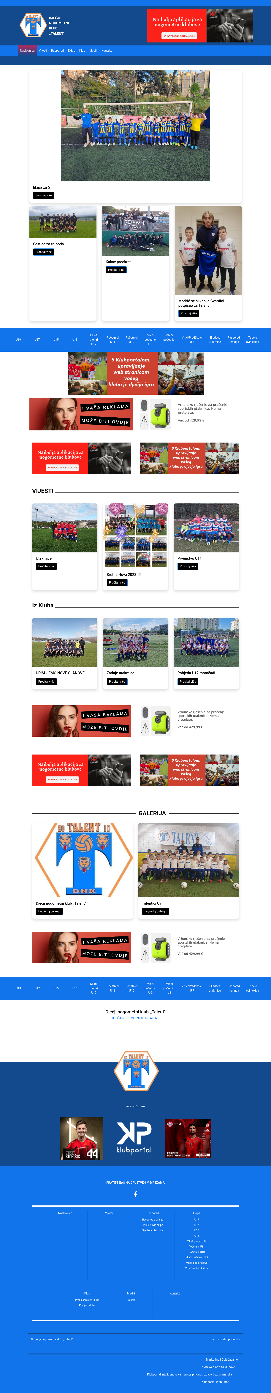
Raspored (153, 1213)
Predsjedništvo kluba (87, 1299)
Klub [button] (82, 50)
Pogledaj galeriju (49, 911)
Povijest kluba (87, 1305)
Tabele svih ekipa (252, 340)
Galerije (131, 1299)
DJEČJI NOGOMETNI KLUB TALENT (135, 1018)
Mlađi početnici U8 (169, 340)
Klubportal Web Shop (215, 1382)
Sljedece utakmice (215, 340)
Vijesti (43, 50)
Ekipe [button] (71, 50)
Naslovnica (27, 50)
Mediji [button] (93, 50)
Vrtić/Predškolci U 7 (192, 340)
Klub (87, 1293)
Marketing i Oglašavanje (222, 1359)
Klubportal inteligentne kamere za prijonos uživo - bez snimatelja (189, 1374)
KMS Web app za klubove (218, 1367)
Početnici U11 (113, 340)
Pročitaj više (44, 195)
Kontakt (107, 50)
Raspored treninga (234, 340)
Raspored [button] (57, 50)
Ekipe (196, 1213)
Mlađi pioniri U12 (94, 340)
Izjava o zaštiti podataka (224, 1339)
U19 (18, 339)
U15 (56, 339)
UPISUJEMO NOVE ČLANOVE (60, 673)
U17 (37, 339)
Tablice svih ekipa (152, 1225)
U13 (75, 339)
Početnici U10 (132, 340)
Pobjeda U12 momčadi (196, 673)
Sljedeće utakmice (152, 1230)
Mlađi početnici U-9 (150, 340)
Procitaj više (46, 681)
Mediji (131, 1293)
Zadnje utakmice (120, 673)
